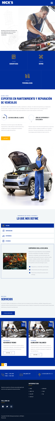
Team (43, 391)
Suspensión (33, 340)
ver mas (6, 138)
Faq (43, 394)
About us (32, 391)
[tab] (27, 226)
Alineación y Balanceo (38, 342)
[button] (5, 364)
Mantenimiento (6, 340)
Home (31, 388)
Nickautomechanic (14, 416)
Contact (32, 396)
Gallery (31, 394)
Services (44, 388)
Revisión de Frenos (9, 342)
